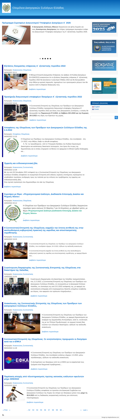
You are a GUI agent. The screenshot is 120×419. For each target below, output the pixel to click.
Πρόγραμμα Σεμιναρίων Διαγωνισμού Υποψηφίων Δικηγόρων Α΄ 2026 (36, 23)
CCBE (73, 17)
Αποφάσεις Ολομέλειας (21, 134)
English (96, 107)
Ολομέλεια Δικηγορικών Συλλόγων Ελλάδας (38, 7)
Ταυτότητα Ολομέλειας (20, 17)
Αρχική (5, 17)
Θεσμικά (36, 17)
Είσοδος (83, 17)
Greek (95, 109)
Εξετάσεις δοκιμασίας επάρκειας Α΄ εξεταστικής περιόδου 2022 (35, 66)
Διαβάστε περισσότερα (37, 89)
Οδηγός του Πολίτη (60, 17)
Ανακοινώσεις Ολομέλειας (22, 70)
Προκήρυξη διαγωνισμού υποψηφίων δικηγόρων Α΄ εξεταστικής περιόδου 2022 (43, 97)
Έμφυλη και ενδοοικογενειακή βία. (21, 163)
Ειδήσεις (46, 17)
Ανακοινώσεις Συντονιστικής (23, 167)
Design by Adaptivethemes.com (110, 417)
